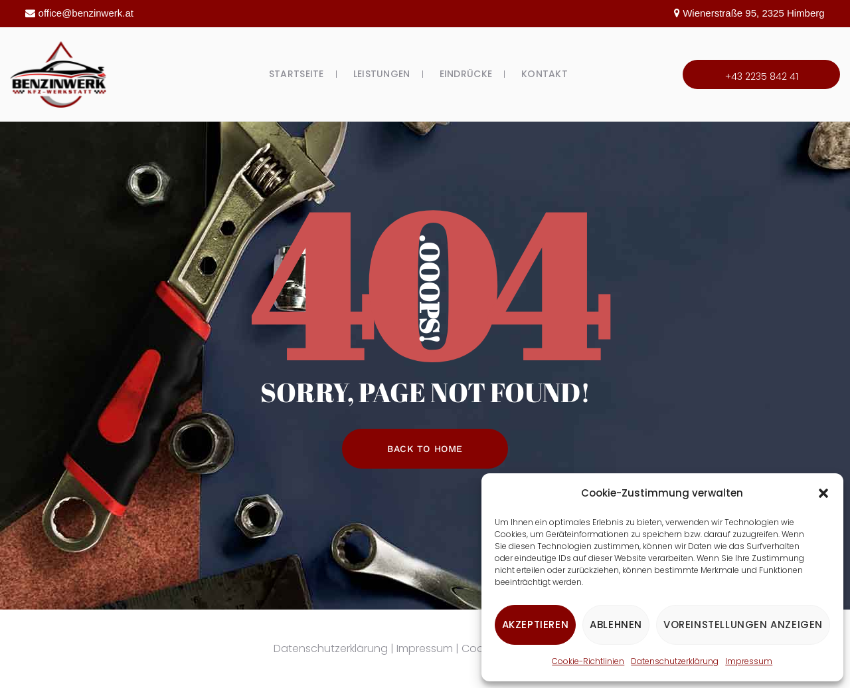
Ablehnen (616, 624)
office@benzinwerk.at (86, 13)
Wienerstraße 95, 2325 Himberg (753, 13)
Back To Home (425, 448)
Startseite (296, 73)
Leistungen (381, 73)
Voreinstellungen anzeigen (743, 624)
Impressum (748, 661)
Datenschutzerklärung (675, 661)
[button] (823, 493)
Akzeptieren (535, 624)
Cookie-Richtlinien (588, 661)
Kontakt (544, 73)
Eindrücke (466, 73)
